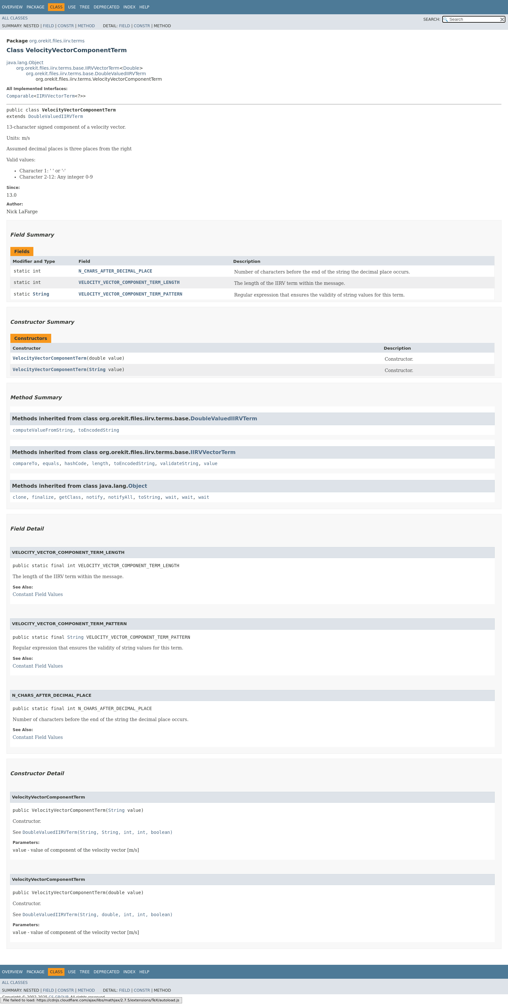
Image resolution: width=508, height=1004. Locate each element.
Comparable (20, 96)
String (41, 294)
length (100, 463)
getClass (70, 497)
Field (48, 26)
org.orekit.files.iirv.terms (57, 40)
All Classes (15, 18)
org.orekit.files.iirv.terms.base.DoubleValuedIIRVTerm (86, 73)
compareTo (25, 463)
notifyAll (120, 497)
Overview (12, 7)
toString (149, 497)
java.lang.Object (24, 62)
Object (137, 486)
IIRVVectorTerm (56, 96)
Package (35, 7)
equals (51, 463)
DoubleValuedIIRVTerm (55, 116)
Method (86, 26)
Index (129, 7)
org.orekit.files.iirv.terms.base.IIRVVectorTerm (67, 68)
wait (171, 497)
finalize (42, 497)
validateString (179, 463)
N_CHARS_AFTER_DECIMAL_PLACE (115, 271)
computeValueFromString (43, 430)
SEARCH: (432, 19)
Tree (85, 7)
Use (72, 7)
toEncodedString (98, 430)
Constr (66, 26)
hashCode (75, 463)
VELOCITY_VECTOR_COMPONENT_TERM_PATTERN (130, 294)
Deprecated (107, 7)
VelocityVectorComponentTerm (50, 358)
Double (131, 68)
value (210, 463)
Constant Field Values (38, 594)
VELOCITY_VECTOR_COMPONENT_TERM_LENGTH (128, 282)
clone (19, 497)
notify (95, 497)
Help (144, 7)
